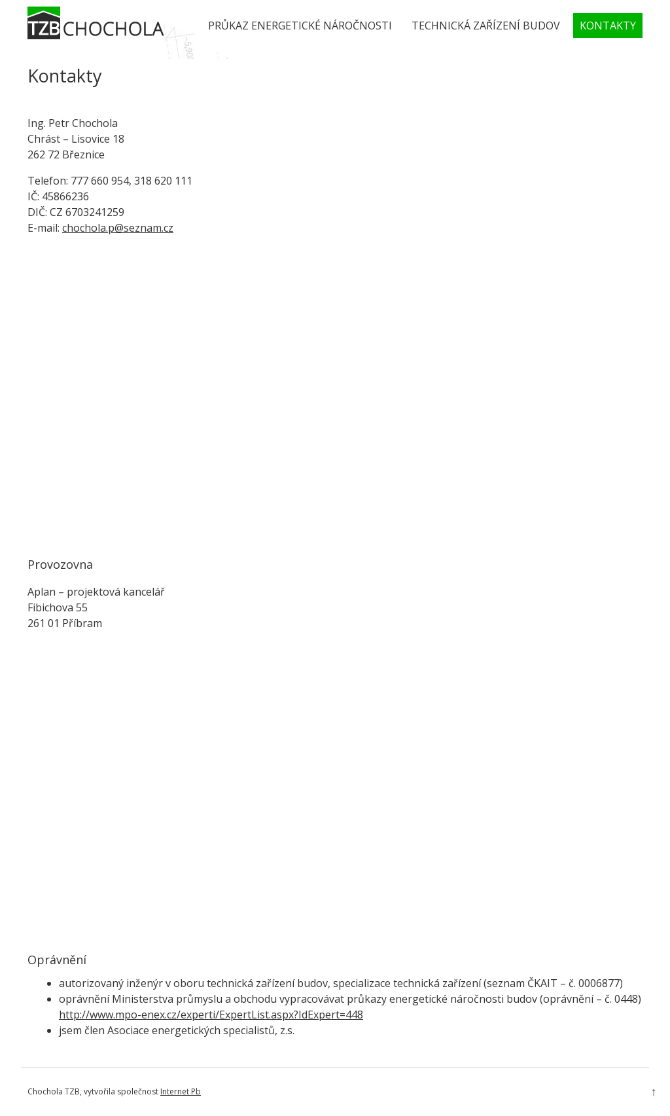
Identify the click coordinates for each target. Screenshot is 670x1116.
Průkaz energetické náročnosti (300, 25)
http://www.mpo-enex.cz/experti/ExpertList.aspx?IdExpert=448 (211, 1014)
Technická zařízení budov (486, 25)
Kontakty (608, 25)
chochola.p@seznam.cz (117, 228)
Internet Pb (180, 1091)
